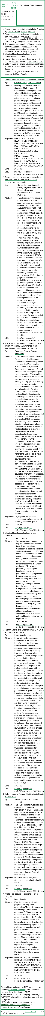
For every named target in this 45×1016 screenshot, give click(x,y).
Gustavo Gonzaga (34, 42)
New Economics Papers (11, 5)
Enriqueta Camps (12, 51)
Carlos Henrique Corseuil (28, 185)
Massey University (9, 1007)
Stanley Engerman (29, 51)
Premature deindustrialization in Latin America (24, 29)
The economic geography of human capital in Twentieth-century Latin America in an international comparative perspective (24, 46)
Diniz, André (20, 56)
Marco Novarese (8, 995)
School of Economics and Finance (15, 1005)
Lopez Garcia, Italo (35, 62)
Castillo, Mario (14, 32)
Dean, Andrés (21, 74)
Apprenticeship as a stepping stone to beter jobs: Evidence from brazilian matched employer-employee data (23, 36)
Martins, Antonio (28, 32)
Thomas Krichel (30, 1012)
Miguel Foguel (19, 42)
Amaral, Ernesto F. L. (28, 66)
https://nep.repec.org (17, 990)
